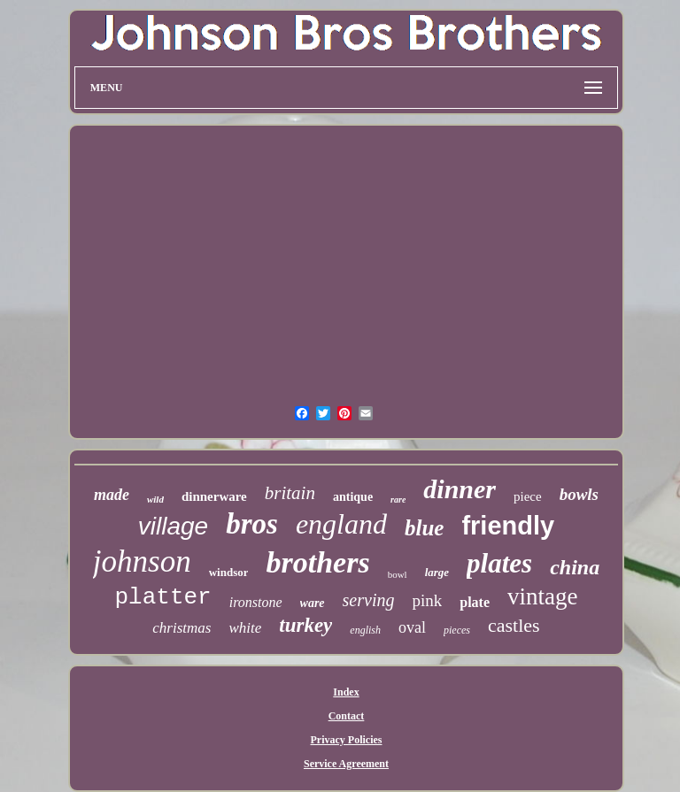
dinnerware (214, 496)
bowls (579, 494)
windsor (229, 572)
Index (346, 692)
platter (162, 597)
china (574, 567)
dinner (459, 489)
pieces (457, 630)
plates (499, 563)
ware (312, 603)
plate (475, 602)
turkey (305, 625)
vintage (542, 596)
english (365, 630)
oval (412, 627)
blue (424, 528)
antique (353, 497)
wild (155, 499)
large (437, 572)
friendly (507, 525)
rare (398, 499)
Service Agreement (346, 763)
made (111, 495)
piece (528, 496)
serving (369, 600)
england (341, 524)
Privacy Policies (346, 740)
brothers (317, 562)
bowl (397, 574)
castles (514, 625)
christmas (181, 627)
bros (252, 524)
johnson (142, 561)
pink (427, 600)
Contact (346, 716)
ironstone (255, 602)
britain (290, 493)
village (173, 526)
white (244, 627)
